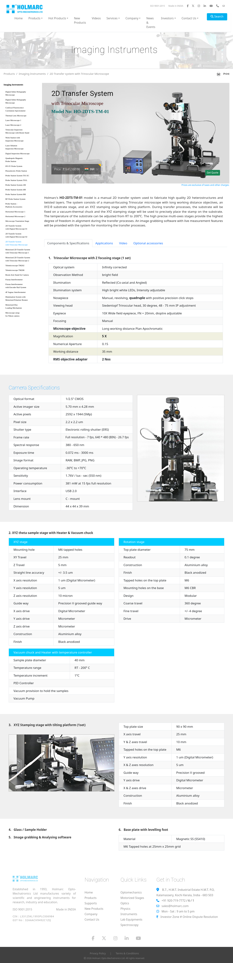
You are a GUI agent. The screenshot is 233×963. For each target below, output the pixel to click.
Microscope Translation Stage (17, 221)
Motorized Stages (132, 898)
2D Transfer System (21, 228)
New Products (80, 20)
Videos (96, 18)
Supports (91, 903)
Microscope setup (21, 315)
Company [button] (132, 18)
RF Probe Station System (15, 199)
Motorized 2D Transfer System (21, 251)
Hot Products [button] (57, 18)
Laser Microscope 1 (13, 120)
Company (91, 914)
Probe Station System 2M (15, 185)
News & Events (150, 22)
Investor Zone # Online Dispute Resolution (189, 917)
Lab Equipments (131, 919)
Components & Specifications (68, 243)
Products (9, 73)
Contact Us (92, 919)
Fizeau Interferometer (14, 279)
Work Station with (21, 140)
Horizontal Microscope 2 (15, 216)
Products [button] (34, 18)
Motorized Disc (21, 307)
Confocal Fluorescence (21, 110)
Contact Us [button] (189, 18)
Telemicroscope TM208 (14, 270)
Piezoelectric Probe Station (16, 171)
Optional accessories (148, 243)
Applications (104, 243)
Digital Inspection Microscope (17, 153)
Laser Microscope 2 (13, 125)
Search (217, 16)
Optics (124, 903)
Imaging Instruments (32, 73)
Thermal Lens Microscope (15, 115)
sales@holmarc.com (175, 906)
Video (123, 243)
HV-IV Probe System (13, 166)
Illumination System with (21, 299)
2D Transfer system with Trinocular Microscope (79, 73)
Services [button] (112, 18)
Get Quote (212, 172)
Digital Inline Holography (21, 94)
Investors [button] (167, 18)
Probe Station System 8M (15, 194)
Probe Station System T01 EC (17, 175)
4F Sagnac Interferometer (15, 292)
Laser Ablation (21, 147)
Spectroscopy (129, 925)
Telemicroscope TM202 (14, 265)
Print (223, 73)
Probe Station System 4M (15, 190)
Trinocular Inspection (21, 132)
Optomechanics (131, 892)
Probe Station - (21, 206)
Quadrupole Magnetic (21, 160)
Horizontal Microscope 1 (15, 212)
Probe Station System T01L (16, 180)
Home (18, 18)
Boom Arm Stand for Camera (17, 275)
